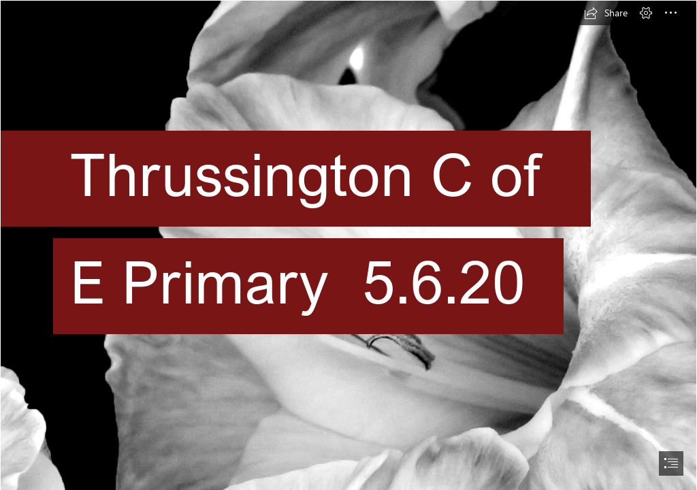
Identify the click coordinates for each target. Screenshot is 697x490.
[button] (606, 13)
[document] (348, 245)
